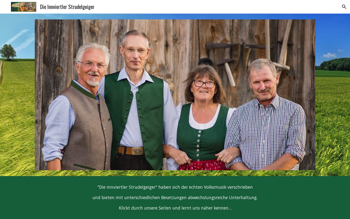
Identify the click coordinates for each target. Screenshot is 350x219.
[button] (344, 7)
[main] (175, 197)
